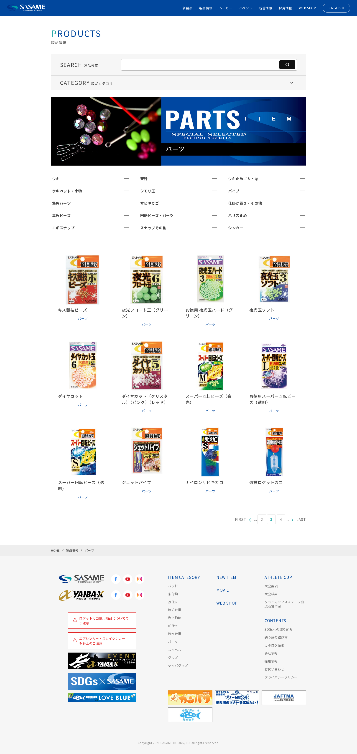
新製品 (187, 8)
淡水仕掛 (174, 633)
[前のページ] (250, 519)
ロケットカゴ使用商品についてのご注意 (104, 620)
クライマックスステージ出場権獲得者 (284, 604)
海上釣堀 (174, 617)
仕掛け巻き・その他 (245, 203)
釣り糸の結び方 (276, 637)
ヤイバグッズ (178, 665)
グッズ (173, 657)
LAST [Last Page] (301, 519)
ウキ (56, 178)
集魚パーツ (61, 203)
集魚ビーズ (61, 215)
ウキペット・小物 (67, 191)
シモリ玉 (147, 191)
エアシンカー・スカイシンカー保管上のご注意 (102, 641)
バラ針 (173, 586)
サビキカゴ (149, 203)
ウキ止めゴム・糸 (243, 178)
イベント (245, 8)
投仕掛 (173, 602)
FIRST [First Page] (240, 519)
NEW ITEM (226, 577)
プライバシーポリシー (281, 677)
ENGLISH (336, 8)
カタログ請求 (274, 645)
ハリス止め (237, 215)
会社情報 (271, 653)
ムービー (225, 8)
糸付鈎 (173, 594)
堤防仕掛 (174, 610)
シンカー (235, 227)
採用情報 (285, 8)
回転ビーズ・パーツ (157, 215)
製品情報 (205, 8)
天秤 (144, 178)
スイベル (174, 649)
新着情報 (265, 8)
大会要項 (271, 586)
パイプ (233, 191)
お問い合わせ (274, 669)
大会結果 (271, 594)
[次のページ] (292, 519)
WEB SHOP (307, 8)
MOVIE (222, 590)
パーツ (173, 641)
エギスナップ (63, 227)
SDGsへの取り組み (279, 629)
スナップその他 (153, 227)
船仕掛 (173, 625)
